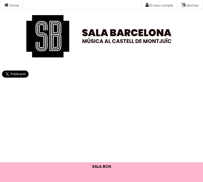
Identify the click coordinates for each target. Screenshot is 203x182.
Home (11, 5)
